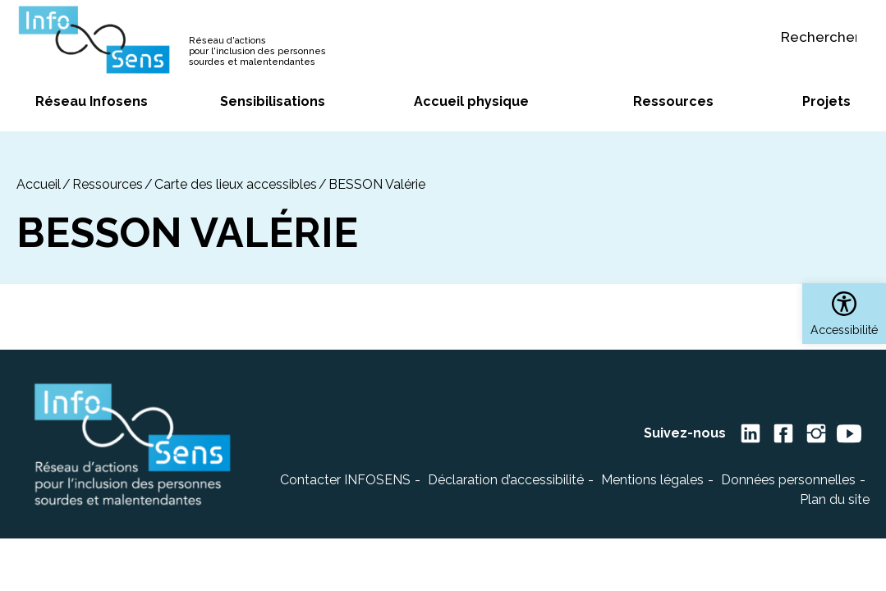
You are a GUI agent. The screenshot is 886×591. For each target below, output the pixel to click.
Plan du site (835, 499)
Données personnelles (788, 480)
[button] (844, 313)
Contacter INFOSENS (345, 480)
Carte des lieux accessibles (235, 184)
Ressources (107, 184)
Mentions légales (652, 480)
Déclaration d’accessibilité (506, 480)
